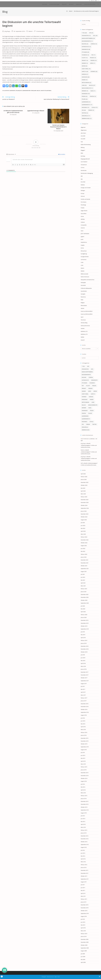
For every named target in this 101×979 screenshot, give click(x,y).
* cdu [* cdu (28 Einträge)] (84, 32)
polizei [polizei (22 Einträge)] (85, 99)
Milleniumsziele (84, 274)
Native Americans (85, 276)
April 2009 (83, 962)
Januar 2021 (83, 591)
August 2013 (84, 813)
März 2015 (83, 764)
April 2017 (83, 692)
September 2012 (85, 844)
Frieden (82, 207)
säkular (82, 308)
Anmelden (61, 154)
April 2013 (83, 824)
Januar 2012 (83, 867)
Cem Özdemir (84, 161)
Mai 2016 (83, 724)
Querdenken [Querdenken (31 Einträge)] (86, 102)
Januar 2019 (83, 643)
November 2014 (84, 775)
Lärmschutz (83, 259)
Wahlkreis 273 (84, 334)
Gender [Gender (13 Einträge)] (85, 63)
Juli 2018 (83, 655)
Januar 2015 (83, 770)
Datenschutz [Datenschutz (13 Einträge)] (86, 46)
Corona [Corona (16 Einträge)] (94, 44)
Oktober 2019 (84, 626)
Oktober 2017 (84, 677)
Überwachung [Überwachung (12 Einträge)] (86, 118)
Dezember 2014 (84, 772)
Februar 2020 (84, 614)
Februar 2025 (84, 496)
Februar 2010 (84, 933)
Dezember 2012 (84, 836)
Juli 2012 (83, 850)
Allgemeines (84, 130)
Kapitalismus (84, 242)
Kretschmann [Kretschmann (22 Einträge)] (86, 82)
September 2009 (85, 948)
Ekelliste (83, 185)
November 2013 (84, 804)
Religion (83, 302)
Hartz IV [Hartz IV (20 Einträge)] (85, 71)
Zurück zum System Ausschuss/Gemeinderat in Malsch (58, 127)
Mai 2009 (83, 959)
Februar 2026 (84, 476)
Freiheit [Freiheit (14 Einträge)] (85, 60)
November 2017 (84, 675)
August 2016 (84, 715)
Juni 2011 (83, 887)
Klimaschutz (84, 251)
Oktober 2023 (84, 517)
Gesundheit (83, 213)
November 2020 (84, 597)
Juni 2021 (83, 577)
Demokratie (12, 90)
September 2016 (85, 712)
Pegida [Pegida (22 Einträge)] (84, 96)
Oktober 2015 (84, 744)
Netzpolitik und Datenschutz (87, 279)
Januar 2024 (83, 511)
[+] (35, 164)
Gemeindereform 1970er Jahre (29, 90)
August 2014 (84, 781)
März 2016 (83, 729)
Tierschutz (83, 320)
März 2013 (83, 827)
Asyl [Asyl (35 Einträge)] (95, 35)
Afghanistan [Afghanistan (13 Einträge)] (86, 35)
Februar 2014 (84, 795)
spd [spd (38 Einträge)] (84, 110)
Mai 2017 (83, 689)
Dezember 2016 (84, 703)
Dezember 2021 (84, 560)
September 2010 (85, 913)
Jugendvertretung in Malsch (35, 111)
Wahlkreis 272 (84, 331)
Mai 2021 (83, 580)
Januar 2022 (83, 557)
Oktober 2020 (84, 600)
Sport (82, 317)
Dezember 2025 (84, 482)
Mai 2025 (83, 488)
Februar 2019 (84, 640)
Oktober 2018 (84, 652)
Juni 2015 (83, 755)
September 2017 (85, 680)
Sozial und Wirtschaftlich (86, 311)
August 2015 (84, 749)
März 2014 (83, 792)
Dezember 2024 (84, 499)
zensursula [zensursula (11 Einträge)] (86, 115)
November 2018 (84, 649)
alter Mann (83, 133)
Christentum (84, 164)
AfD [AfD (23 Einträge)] (91, 32)
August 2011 (84, 882)
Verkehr (83, 328)
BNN (82, 153)
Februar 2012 (84, 864)
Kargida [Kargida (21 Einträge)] (85, 74)
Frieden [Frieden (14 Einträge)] (93, 60)
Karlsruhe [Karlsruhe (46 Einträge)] (85, 77)
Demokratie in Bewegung (87, 173)
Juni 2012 (83, 853)
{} (32, 164)
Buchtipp (83, 156)
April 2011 (83, 893)
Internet (83, 228)
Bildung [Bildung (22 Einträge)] (85, 44)
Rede (82, 299)
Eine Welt (83, 182)
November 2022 (84, 540)
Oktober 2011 (84, 876)
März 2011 (83, 896)
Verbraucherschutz (85, 325)
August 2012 (84, 847)
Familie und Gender (85, 199)
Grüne (82, 216)
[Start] (66, 11)
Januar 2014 (83, 798)
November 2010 (84, 907)
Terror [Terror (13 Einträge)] (91, 110)
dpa (82, 179)
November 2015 (84, 741)
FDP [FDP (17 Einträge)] (93, 55)
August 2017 (84, 683)
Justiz (82, 239)
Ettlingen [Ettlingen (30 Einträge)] (85, 52)
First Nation (83, 202)
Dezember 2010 (84, 905)
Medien (82, 271)
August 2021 (84, 571)
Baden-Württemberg (86, 144)
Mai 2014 (83, 787)
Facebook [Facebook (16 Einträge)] (85, 55)
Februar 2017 (84, 698)
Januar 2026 (83, 479)
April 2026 (83, 473)
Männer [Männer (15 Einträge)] (85, 91)
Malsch (31, 31)
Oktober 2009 (84, 945)
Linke (82, 262)
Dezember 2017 (84, 672)
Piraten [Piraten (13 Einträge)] (93, 96)
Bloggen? (83, 150)
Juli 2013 (83, 815)
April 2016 (83, 726)
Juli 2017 (83, 686)
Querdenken (84, 291)
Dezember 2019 (84, 620)
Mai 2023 (83, 528)
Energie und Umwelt (86, 187)
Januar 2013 (83, 833)
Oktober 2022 (84, 542)
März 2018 (83, 666)
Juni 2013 (83, 818)
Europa (82, 193)
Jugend (82, 236)
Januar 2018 (83, 669)
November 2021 (84, 563)
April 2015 (83, 761)
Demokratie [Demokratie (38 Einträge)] (86, 49)
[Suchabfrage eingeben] (90, 24)
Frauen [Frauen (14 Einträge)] (93, 57)
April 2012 (83, 859)
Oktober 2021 (84, 565)
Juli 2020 (83, 606)
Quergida (83, 294)
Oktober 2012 (84, 841)
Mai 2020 (83, 609)
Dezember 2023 (84, 514)
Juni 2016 (83, 721)
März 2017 (83, 695)
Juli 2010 (83, 919)
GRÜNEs (83, 219)
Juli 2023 (83, 522)
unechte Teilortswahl (46, 90)
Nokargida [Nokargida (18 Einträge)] (86, 93)
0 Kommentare (40, 31)
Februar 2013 (84, 830)
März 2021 (83, 586)
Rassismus (83, 297)
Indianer (83, 222)
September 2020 (85, 603)
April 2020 (83, 611)
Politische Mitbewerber (86, 288)
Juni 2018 (83, 657)
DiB (81, 176)
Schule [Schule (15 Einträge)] (94, 107)
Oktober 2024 (84, 505)
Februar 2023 (84, 537)
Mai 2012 (83, 856)
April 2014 (83, 790)
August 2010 (84, 916)
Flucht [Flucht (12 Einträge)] (85, 57)
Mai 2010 (83, 925)
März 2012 (83, 861)
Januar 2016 (83, 735)
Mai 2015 (83, 758)
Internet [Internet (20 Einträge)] (94, 71)
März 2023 (83, 534)
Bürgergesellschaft (85, 159)
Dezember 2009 (84, 939)
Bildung (82, 147)
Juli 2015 (83, 752)
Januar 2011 (83, 902)
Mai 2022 (83, 551)
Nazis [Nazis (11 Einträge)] (93, 91)
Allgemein (83, 127)
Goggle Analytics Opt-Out (51, 977)
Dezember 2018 (84, 646)
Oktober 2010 (84, 910)
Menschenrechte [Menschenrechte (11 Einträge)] (87, 88)
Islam (82, 230)
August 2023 (84, 519)
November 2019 (84, 623)
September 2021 (85, 568)
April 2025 (83, 491)
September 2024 (85, 508)
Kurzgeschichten (85, 256)
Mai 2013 (83, 821)
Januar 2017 (83, 700)
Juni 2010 (83, 922)
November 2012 (84, 838)
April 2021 (83, 583)
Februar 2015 (84, 767)
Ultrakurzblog (84, 322)
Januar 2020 (83, 617)
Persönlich (83, 285)
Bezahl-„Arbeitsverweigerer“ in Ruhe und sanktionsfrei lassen (89, 445)
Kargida (82, 245)
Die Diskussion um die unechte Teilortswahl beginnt (86, 11)
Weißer (82, 337)
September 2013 (85, 810)
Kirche (82, 248)
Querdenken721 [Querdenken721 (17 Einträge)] (87, 104)
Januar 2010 (83, 936)
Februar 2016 (84, 732)
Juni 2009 (83, 956)
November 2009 (84, 942)
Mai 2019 (83, 634)
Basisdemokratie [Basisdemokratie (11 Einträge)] (87, 41)
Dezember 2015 (84, 738)
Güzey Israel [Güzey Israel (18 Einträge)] (86, 68)
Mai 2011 (83, 890)
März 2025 (83, 494)
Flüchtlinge (83, 205)
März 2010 (83, 930)
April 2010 (83, 928)
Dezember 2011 (84, 870)
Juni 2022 (83, 548)
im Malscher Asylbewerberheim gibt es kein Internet (13, 111)
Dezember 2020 (84, 594)
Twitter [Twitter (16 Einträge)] (85, 113)
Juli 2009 (83, 953)
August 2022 (84, 545)
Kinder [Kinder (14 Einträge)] (84, 79)
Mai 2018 (83, 660)
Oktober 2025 (84, 485)
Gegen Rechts (84, 210)
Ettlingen (83, 190)
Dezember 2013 (84, 801)
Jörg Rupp (7, 31)
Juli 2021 (83, 574)
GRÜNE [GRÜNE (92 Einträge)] (84, 66)
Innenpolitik (83, 225)
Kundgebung (84, 253)
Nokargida (83, 282)
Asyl (82, 141)
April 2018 (83, 663)
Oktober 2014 (84, 778)
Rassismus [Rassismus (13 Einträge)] (85, 107)
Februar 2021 (84, 588)
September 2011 (85, 879)
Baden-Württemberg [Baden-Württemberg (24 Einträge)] (88, 38)
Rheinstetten (84, 305)
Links (82, 265)
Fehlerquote (19, 90)
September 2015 (85, 747)
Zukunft (83, 340)
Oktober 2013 (84, 807)
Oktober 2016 (84, 709)
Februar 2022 (84, 554)
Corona (82, 167)
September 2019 (85, 629)
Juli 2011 (83, 884)
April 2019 (83, 637)
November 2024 (84, 502)
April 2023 (83, 531)
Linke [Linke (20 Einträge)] (84, 85)
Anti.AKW (83, 136)
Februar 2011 (84, 899)
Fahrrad (83, 196)
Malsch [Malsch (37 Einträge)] (92, 85)
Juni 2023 (83, 525)
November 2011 (84, 873)
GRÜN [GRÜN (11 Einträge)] (92, 63)
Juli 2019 (83, 632)
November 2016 (84, 706)
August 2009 (84, 951)
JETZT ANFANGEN (85, 233)
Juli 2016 (83, 718)
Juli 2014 (83, 784)
